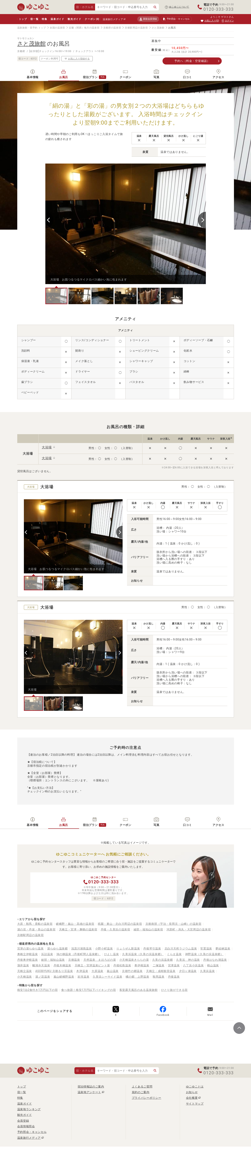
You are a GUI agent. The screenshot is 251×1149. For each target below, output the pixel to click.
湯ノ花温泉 (42, 976)
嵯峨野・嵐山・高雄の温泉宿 (75, 923)
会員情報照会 (26, 1126)
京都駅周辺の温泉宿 (136, 27)
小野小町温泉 (104, 948)
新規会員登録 (148, 18)
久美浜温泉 (207, 971)
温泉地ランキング (29, 1109)
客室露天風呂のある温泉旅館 (138, 989)
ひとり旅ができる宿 (174, 989)
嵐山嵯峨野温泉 (64, 976)
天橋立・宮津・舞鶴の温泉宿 (78, 929)
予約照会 (176, 19)
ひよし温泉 (111, 954)
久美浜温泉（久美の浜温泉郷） (143, 954)
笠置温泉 (206, 948)
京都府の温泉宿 (112, 27)
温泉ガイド (57, 19)
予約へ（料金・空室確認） (192, 60)
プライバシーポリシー (146, 1097)
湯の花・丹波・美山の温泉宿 (36, 929)
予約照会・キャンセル (32, 1132)
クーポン (92, 19)
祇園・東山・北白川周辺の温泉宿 (120, 923)
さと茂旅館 (158, 27)
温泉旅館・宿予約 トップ (31, 27)
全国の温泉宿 (57, 27)
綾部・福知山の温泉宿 (148, 929)
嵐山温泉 (113, 971)
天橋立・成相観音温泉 (161, 971)
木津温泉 (82, 971)
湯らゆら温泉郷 (57, 948)
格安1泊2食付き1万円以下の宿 (37, 989)
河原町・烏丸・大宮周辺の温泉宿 (189, 929)
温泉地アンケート (89, 1092)
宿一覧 (34, 19)
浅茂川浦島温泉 (81, 948)
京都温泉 (74, 959)
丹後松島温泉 (122, 965)
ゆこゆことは (195, 1086)
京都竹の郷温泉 (132, 971)
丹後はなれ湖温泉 (215, 959)
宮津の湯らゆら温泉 (30, 948)
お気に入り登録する (77, 58)
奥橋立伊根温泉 (27, 954)
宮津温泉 (174, 965)
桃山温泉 (213, 965)
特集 (44, 19)
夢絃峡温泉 (222, 948)
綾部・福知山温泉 (53, 959)
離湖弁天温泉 (41, 965)
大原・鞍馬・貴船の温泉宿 (35, 923)
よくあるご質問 (142, 1086)
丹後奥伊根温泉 (27, 959)
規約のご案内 (140, 1092)
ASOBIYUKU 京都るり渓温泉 (54, 971)
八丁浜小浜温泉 (193, 965)
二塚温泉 (159, 965)
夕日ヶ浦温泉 (188, 971)
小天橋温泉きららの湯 (134, 959)
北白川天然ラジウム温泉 (181, 948)
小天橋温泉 (24, 976)
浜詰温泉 (47, 954)
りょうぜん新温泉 (128, 948)
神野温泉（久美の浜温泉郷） (204, 954)
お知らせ (192, 1092)
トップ (23, 19)
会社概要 (192, 1097)
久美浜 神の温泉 (188, 959)
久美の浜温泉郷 (162, 959)
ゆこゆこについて (179, 6)
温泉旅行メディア (113, 19)
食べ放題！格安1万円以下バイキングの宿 (88, 989)
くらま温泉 (174, 954)
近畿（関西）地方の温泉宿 (84, 27)
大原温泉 (97, 971)
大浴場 (47, 447)
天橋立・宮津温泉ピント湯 (92, 965)
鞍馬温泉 (159, 976)
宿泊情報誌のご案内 (91, 1086)
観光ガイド (74, 19)
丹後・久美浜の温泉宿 (115, 929)
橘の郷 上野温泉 (137, 976)
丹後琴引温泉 (152, 948)
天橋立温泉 (24, 971)
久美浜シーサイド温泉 (107, 976)
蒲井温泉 (23, 965)
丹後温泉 (174, 976)
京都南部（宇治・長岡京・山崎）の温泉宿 (173, 923)
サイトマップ (195, 1103)
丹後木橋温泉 (62, 965)
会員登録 (23, 1120)
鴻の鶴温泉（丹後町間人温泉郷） (78, 954)
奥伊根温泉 (141, 965)
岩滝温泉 (83, 976)
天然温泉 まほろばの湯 (99, 959)
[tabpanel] (125, 224)
